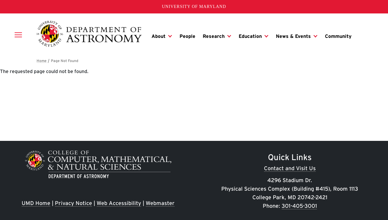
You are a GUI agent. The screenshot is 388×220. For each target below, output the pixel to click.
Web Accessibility (119, 203)
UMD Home (36, 203)
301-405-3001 (299, 206)
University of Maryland (194, 6)
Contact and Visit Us (290, 168)
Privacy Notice (73, 203)
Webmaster (160, 203)
